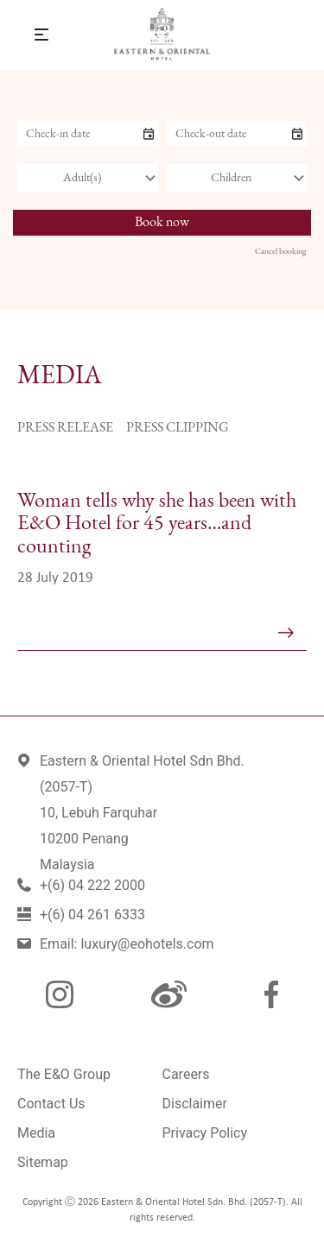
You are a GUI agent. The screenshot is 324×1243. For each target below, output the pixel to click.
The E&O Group (64, 1074)
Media (36, 1133)
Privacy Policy (205, 1133)
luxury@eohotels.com (146, 944)
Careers (186, 1074)
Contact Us (51, 1103)
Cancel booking (280, 251)
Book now (162, 223)
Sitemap (42, 1162)
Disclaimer (194, 1103)
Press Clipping (177, 428)
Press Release (65, 428)
